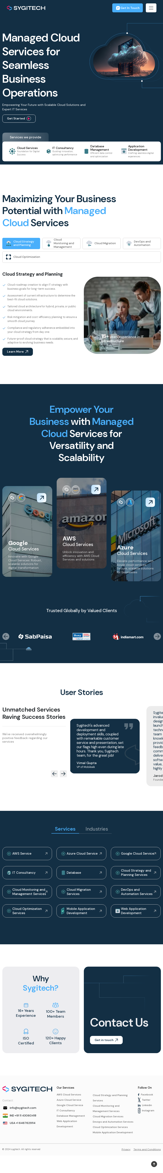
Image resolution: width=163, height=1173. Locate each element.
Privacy (126, 1167)
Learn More (17, 353)
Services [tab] (64, 830)
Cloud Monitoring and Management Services (27, 894)
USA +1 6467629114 (19, 1127)
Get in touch (106, 1044)
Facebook (145, 1099)
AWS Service (19, 855)
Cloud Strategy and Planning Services (133, 875)
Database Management (71, 1121)
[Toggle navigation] (151, 7)
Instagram (146, 1115)
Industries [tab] (97, 830)
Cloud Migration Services (76, 894)
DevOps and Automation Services (134, 894)
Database (71, 875)
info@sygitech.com (19, 1112)
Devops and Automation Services (108, 1130)
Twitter (145, 1104)
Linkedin (145, 1110)
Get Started (19, 118)
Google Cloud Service (135, 855)
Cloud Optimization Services (25, 914)
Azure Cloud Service (79, 855)
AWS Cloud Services (69, 1099)
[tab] (21, 244)
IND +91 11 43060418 (20, 1120)
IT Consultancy (22, 875)
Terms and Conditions (147, 1167)
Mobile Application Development (79, 914)
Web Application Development (131, 914)
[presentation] (5, 637)
